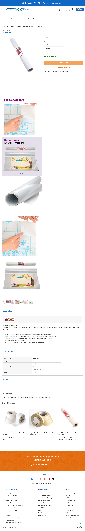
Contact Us (41, 493)
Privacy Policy (9, 502)
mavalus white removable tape (42, 397)
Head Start (68, 498)
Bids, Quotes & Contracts (45, 512)
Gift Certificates (42, 502)
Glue (15, 18)
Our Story (8, 493)
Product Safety (10, 520)
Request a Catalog (70, 493)
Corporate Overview (11, 495)
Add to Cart (64, 63)
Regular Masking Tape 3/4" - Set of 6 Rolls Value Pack (41, 433)
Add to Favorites (64, 67)
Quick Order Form (69, 502)
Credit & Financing (43, 507)
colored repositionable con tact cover (12, 397)
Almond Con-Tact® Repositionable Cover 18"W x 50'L (69, 433)
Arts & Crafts (9, 18)
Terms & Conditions (11, 507)
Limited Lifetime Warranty (13, 500)
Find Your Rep (42, 515)
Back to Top (80, 525)
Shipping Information (44, 495)
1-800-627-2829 (38, 465)
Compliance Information (12, 510)
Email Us (52, 465)
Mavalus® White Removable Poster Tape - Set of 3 (14, 433)
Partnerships (9, 512)
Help (60, 9)
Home (3, 18)
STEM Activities (69, 510)
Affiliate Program (69, 505)
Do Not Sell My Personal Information (16, 505)
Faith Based (68, 495)
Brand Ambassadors (70, 507)
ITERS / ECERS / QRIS (70, 500)
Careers (8, 498)
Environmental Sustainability (13, 522)
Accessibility (9, 515)
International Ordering (44, 505)
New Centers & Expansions (72, 515)
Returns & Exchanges (44, 500)
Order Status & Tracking (45, 498)
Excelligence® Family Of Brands (14, 517)
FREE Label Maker (69, 517)
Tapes (19, 18)
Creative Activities (70, 512)
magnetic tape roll (28, 397)
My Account (41, 510)
